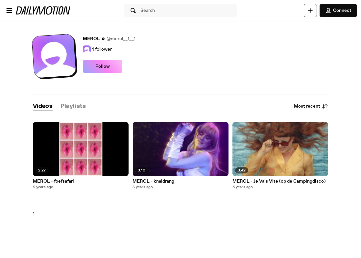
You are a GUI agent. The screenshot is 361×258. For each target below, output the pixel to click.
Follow (102, 66)
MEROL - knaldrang (153, 181)
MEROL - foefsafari (53, 181)
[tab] (43, 106)
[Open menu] (9, 10)
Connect (338, 10)
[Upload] (310, 10)
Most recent (311, 106)
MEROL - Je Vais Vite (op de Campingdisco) (278, 181)
